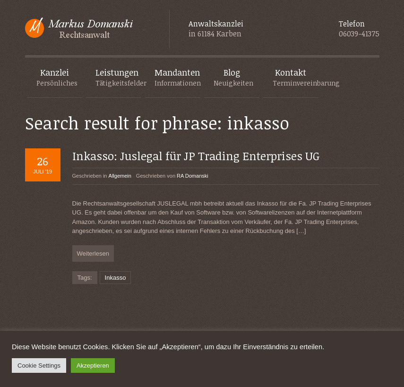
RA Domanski (192, 176)
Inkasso (115, 277)
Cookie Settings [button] (38, 365)
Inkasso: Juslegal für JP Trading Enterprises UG (196, 155)
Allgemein (120, 176)
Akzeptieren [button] (93, 365)
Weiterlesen (93, 253)
